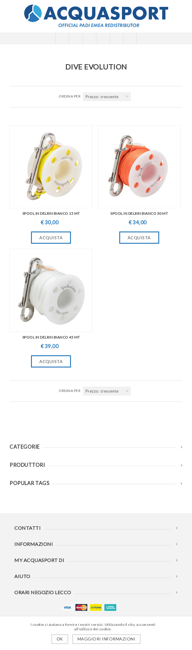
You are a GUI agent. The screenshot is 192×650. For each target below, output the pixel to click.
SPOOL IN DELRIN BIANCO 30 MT (139, 213)
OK (60, 639)
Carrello (102, 38)
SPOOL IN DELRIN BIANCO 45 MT (51, 337)
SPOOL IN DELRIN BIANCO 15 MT (51, 213)
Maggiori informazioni (107, 638)
